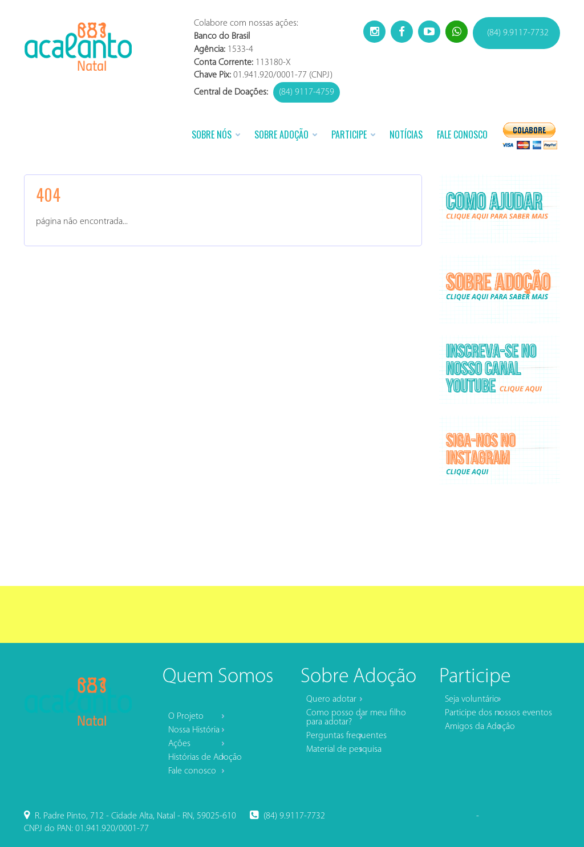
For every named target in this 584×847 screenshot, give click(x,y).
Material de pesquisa (344, 749)
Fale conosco (192, 771)
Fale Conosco (462, 134)
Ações (179, 743)
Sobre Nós (212, 134)
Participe (349, 134)
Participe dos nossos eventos (498, 713)
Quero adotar (331, 699)
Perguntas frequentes (346, 735)
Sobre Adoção (281, 134)
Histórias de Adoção (205, 757)
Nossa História (194, 730)
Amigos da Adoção (480, 726)
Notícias (406, 134)
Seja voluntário (472, 699)
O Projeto (186, 716)
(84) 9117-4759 (306, 92)
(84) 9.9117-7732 (518, 33)
